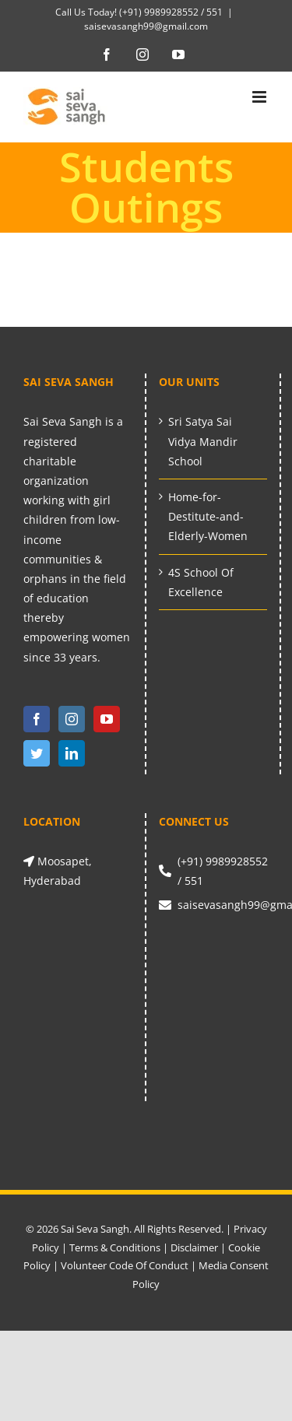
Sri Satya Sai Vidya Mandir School (202, 441)
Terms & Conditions (114, 1247)
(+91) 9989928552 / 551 (170, 12)
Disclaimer (194, 1247)
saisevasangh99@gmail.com (146, 26)
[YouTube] (106, 719)
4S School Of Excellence (201, 582)
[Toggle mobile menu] (260, 97)
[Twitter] (36, 753)
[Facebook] (36, 719)
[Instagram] (71, 719)
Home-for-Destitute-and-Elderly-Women (208, 516)
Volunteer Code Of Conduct (124, 1265)
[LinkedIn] (71, 753)
